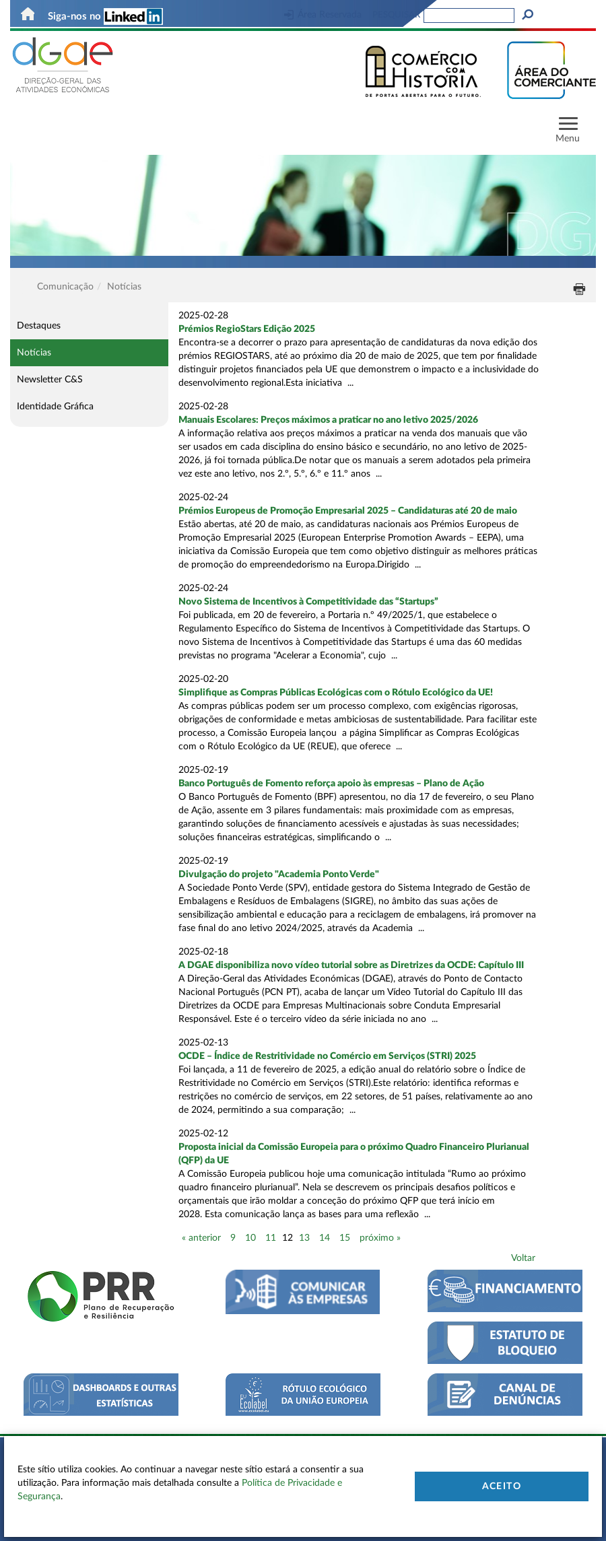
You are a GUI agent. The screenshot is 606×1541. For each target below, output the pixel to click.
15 (344, 1238)
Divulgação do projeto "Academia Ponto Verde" (278, 874)
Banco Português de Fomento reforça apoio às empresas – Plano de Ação (331, 783)
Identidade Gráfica (55, 406)
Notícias (34, 352)
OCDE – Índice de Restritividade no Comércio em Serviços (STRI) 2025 (327, 1056)
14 (324, 1238)
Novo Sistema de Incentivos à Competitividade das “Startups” (308, 602)
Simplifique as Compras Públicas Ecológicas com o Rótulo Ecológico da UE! (335, 692)
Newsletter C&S (50, 379)
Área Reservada (323, 15)
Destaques (39, 326)
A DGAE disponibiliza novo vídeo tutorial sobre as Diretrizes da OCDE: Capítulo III (351, 965)
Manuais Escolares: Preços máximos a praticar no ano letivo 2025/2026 (328, 420)
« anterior (201, 1238)
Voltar (523, 1258)
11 (270, 1238)
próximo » (380, 1238)
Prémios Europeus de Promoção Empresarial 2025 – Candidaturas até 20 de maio (347, 511)
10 (250, 1238)
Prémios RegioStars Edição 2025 (246, 329)
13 (304, 1238)
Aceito (501, 1486)
